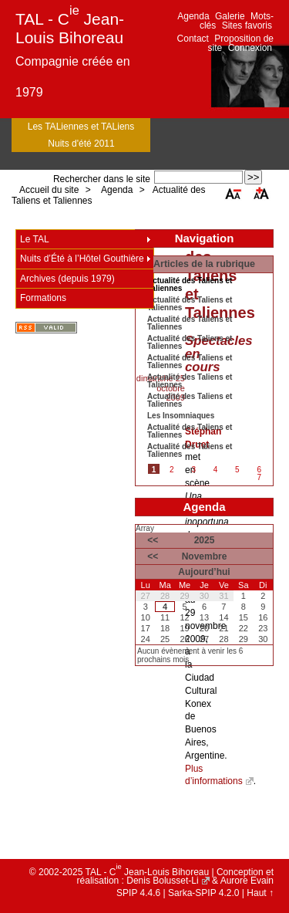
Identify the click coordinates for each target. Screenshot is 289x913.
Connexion (250, 47)
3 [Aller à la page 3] (193, 469)
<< (152, 540)
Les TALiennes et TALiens (81, 126)
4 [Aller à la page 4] (215, 469)
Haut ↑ (260, 893)
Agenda (193, 16)
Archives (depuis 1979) (67, 278)
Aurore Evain (247, 880)
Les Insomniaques (180, 416)
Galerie (230, 16)
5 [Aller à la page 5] (237, 469)
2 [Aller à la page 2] (172, 469)
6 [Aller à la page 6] (259, 469)
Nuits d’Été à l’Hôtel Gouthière (82, 258)
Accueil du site (49, 189)
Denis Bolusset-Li (162, 880)
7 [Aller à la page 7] (259, 477)
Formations (43, 297)
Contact (193, 38)
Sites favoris (247, 25)
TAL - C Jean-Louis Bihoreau (69, 28)
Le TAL (34, 239)
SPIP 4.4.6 (138, 893)
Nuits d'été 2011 (81, 143)
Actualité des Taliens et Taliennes (189, 304)
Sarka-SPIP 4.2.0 (204, 893)
